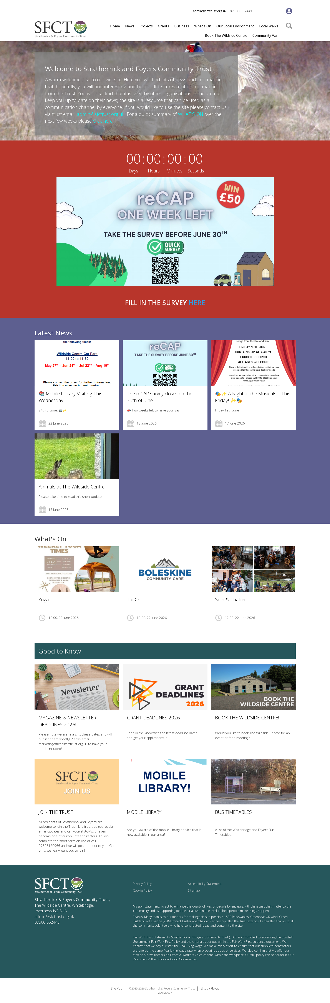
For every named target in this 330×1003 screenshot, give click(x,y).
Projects (146, 26)
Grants (163, 26)
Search (289, 32)
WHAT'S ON (190, 114)
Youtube (277, 11)
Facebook (261, 11)
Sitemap (194, 890)
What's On (202, 26)
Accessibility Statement (205, 884)
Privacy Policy (142, 884)
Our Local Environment (235, 26)
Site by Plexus (210, 988)
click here (103, 120)
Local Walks (268, 26)
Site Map (116, 988)
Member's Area (289, 11)
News (129, 26)
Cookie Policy (142, 890)
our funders (175, 917)
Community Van (265, 35)
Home (115, 26)
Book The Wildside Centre (226, 35)
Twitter (269, 11)
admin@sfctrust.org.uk (209, 11)
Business (181, 26)
